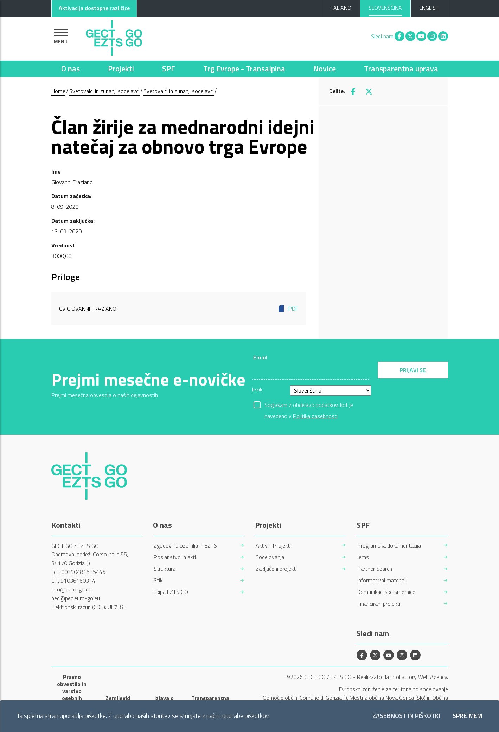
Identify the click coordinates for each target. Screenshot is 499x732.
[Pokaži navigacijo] (60, 36)
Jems (363, 557)
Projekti (121, 69)
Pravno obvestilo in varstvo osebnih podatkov (72, 691)
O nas (70, 69)
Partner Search (374, 569)
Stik (158, 580)
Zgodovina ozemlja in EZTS (185, 546)
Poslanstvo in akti (175, 557)
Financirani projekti (378, 604)
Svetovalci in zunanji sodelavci (104, 91)
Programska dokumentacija (389, 546)
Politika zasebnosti (315, 416)
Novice (324, 69)
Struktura (164, 569)
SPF (168, 69)
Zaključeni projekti (276, 569)
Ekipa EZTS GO (171, 592)
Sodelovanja (270, 557)
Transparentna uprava (401, 69)
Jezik (257, 389)
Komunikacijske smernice (386, 592)
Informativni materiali (382, 580)
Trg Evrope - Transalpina (244, 69)
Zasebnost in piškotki (406, 716)
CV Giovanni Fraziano (178, 308)
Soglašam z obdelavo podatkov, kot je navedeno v (308, 405)
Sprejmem (467, 716)
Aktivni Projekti (273, 546)
